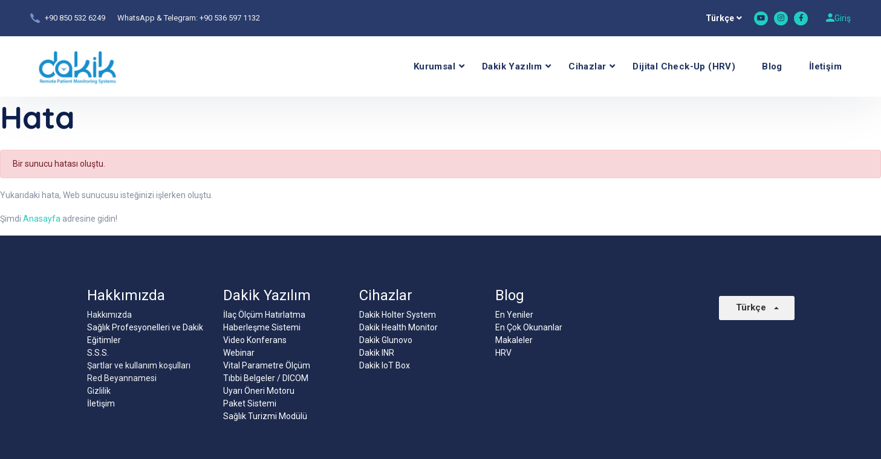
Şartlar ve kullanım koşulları (138, 365)
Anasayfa (41, 218)
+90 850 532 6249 (75, 17)
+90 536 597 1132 (230, 17)
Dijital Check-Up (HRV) (683, 66)
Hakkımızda (109, 314)
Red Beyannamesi (122, 378)
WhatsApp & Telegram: (158, 17)
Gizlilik (99, 391)
